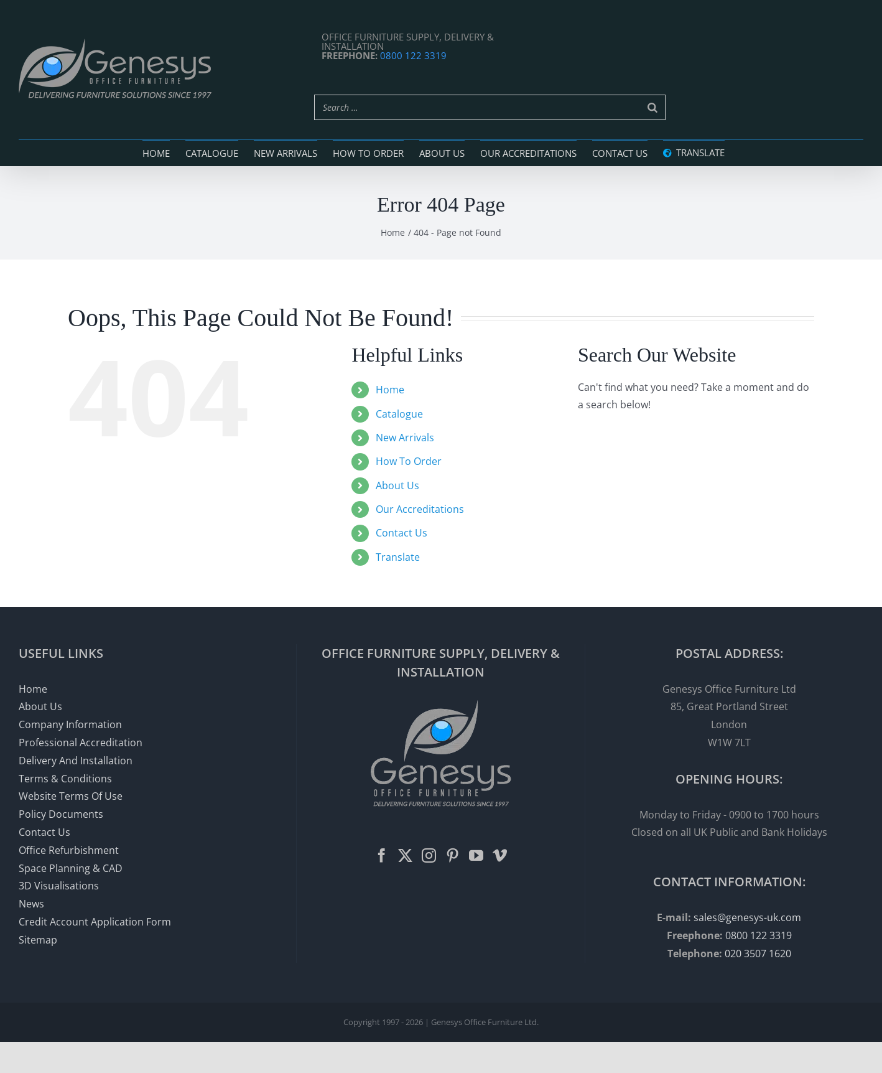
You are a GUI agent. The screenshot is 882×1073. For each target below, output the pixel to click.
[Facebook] (381, 855)
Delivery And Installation (75, 760)
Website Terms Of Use (71, 796)
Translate (398, 557)
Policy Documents (61, 814)
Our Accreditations (420, 509)
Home (390, 389)
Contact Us (401, 533)
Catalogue (399, 414)
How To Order (409, 461)
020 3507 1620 (758, 953)
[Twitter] (405, 855)
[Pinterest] (452, 855)
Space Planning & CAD (71, 868)
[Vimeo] (500, 855)
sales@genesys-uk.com (747, 917)
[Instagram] (429, 855)
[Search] (652, 107)
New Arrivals (405, 437)
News (31, 904)
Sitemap (38, 940)
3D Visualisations (59, 886)
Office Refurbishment (69, 850)
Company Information (70, 724)
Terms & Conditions (65, 778)
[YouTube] (476, 855)
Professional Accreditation (80, 742)
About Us (397, 485)
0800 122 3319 (413, 55)
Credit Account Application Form (95, 922)
